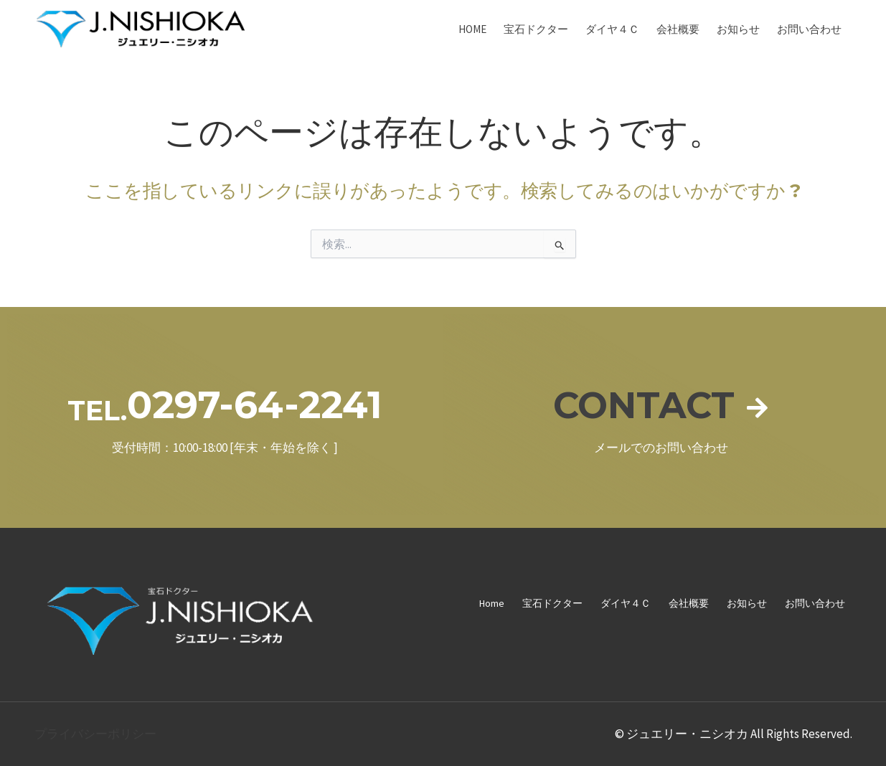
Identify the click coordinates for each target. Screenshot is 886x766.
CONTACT (643, 404)
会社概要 (677, 29)
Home (472, 29)
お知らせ (738, 29)
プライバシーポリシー (95, 734)
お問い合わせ (809, 29)
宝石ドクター (536, 29)
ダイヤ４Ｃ (612, 29)
